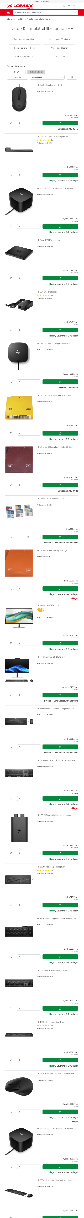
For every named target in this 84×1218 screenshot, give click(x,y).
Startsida (11, 19)
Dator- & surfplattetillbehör (40, 19)
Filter (16, 77)
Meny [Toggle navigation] (8, 12)
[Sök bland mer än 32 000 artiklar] (43, 12)
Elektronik (22, 19)
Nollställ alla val (36, 72)
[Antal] (28, 123)
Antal (29, 537)
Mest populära (38, 77)
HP (16, 72)
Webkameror (20, 66)
